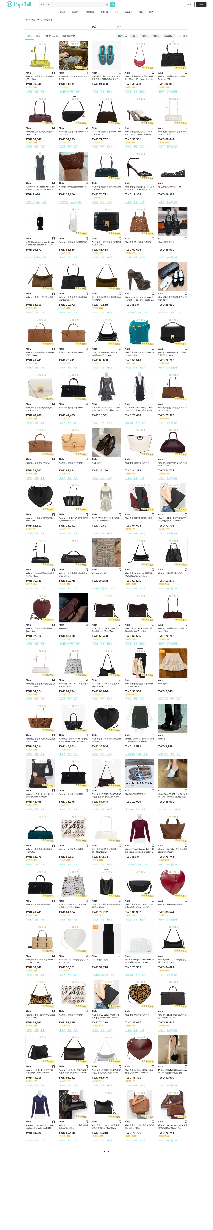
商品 (94, 26)
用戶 (119, 26)
